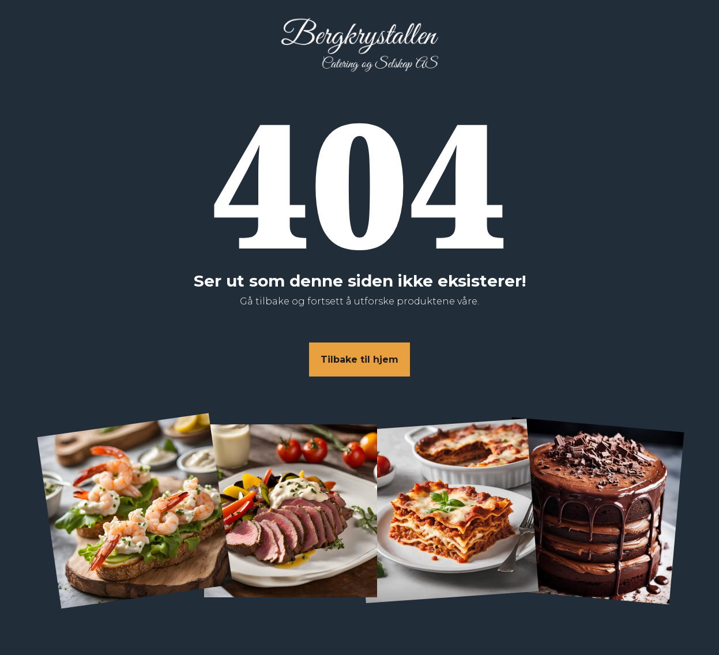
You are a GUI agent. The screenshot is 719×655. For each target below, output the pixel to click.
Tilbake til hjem (359, 359)
